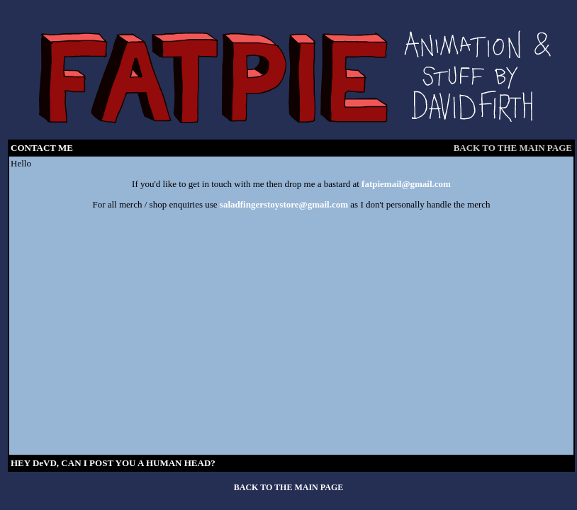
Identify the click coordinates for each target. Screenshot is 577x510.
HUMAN (164, 463)
